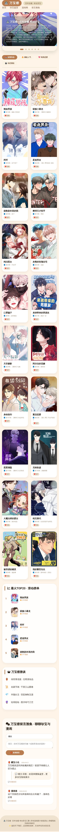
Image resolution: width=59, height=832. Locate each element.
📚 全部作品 (9, 57)
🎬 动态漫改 (9, 63)
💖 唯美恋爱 (43, 57)
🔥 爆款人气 (26, 57)
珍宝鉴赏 (14, 7)
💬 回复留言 (12, 783)
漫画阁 (25, 7)
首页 (4, 7)
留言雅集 (36, 7)
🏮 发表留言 (15, 753)
